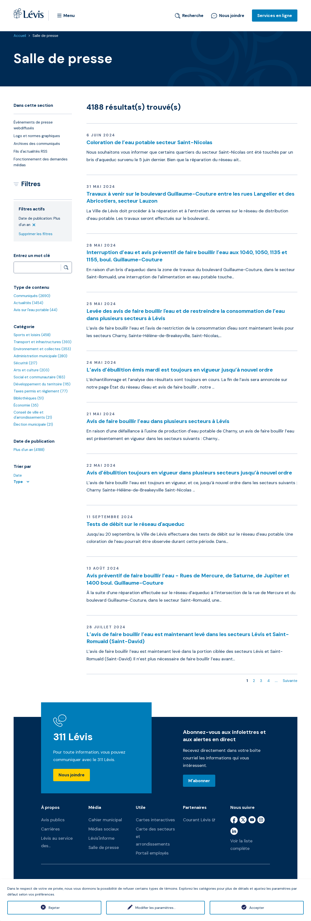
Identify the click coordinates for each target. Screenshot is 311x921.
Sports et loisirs (32, 334)
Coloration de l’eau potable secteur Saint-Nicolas (149, 142)
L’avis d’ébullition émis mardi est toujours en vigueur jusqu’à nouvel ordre (179, 369)
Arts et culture (31, 370)
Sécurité (25, 363)
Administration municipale (40, 356)
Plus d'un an (29, 449)
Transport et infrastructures (42, 342)
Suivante (290, 680)
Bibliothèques (29, 398)
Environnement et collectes (42, 349)
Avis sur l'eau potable (35, 309)
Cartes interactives (155, 819)
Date (18, 475)
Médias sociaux (103, 829)
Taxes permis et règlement (41, 391)
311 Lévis (73, 736)
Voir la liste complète (241, 844)
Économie (26, 405)
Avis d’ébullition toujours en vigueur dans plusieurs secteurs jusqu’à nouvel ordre (189, 472)
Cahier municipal (105, 819)
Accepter (256, 907)
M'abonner (199, 780)
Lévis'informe (101, 838)
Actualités (28, 302)
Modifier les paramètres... (155, 907)
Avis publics (53, 819)
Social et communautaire (39, 377)
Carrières (50, 829)
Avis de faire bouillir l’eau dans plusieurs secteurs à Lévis (157, 421)
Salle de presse (45, 35)
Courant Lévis (197, 819)
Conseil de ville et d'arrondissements (33, 415)
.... (276, 680)
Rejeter (54, 907)
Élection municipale (33, 424)
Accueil (20, 35)
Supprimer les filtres (35, 234)
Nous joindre (227, 15)
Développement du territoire (42, 384)
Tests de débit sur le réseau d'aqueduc (135, 524)
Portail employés (152, 853)
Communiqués (32, 295)
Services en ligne (274, 15)
